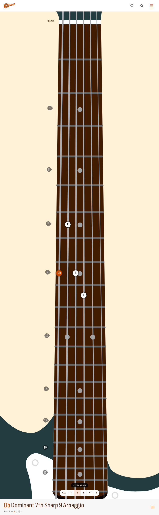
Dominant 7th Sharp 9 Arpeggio (47, 505)
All (64, 492)
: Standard (79, 485)
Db (7, 505)
